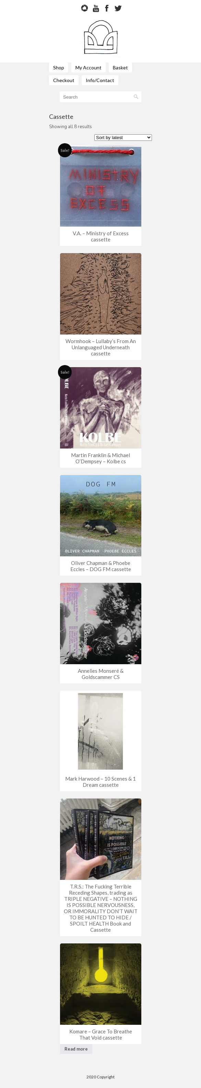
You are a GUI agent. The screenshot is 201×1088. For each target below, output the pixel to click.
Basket (120, 67)
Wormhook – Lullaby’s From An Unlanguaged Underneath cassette (101, 347)
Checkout (63, 80)
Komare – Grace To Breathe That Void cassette (100, 1034)
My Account (88, 67)
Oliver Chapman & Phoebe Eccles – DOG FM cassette (100, 566)
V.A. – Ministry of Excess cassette (101, 236)
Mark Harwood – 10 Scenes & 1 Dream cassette (100, 781)
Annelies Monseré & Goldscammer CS (100, 674)
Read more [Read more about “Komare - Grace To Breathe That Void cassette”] (76, 1049)
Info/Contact (100, 80)
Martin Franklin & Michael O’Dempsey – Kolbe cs (100, 458)
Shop (58, 67)
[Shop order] (123, 137)
